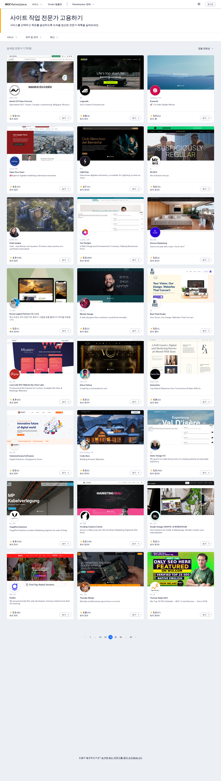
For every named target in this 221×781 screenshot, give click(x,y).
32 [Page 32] (100, 637)
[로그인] (210, 4)
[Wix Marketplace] (16, 4)
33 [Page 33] (105, 637)
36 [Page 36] (121, 637)
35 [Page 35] (115, 637)
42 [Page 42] (131, 637)
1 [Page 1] (90, 637)
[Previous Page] (85, 637)
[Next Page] (136, 637)
